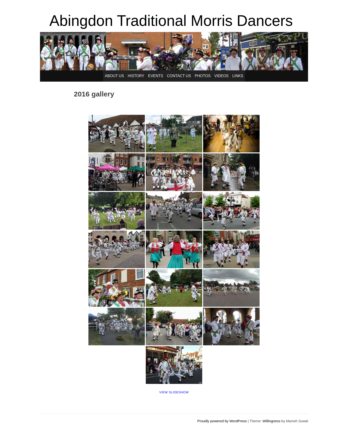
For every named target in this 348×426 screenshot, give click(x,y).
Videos (221, 76)
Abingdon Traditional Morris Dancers (171, 20)
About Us (114, 76)
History (136, 76)
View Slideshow (174, 392)
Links (237, 76)
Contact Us (179, 76)
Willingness (272, 421)
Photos (202, 76)
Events (155, 76)
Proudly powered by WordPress (222, 421)
